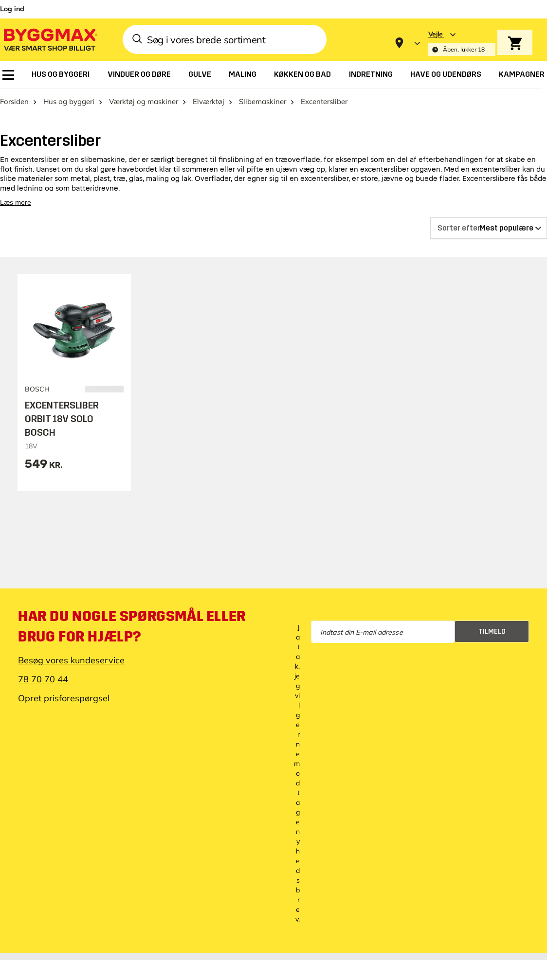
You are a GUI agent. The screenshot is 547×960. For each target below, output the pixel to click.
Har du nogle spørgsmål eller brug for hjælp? (132, 626)
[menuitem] (8, 75)
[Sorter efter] (488, 228)
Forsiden (14, 101)
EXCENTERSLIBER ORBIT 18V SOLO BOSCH (62, 418)
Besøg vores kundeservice (71, 660)
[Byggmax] (49, 39)
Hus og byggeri (68, 101)
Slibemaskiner (262, 101)
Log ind (12, 8)
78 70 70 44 (43, 679)
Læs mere (15, 202)
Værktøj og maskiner (143, 101)
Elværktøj (208, 101)
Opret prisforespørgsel (63, 698)
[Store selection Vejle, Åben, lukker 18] (461, 43)
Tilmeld (492, 631)
